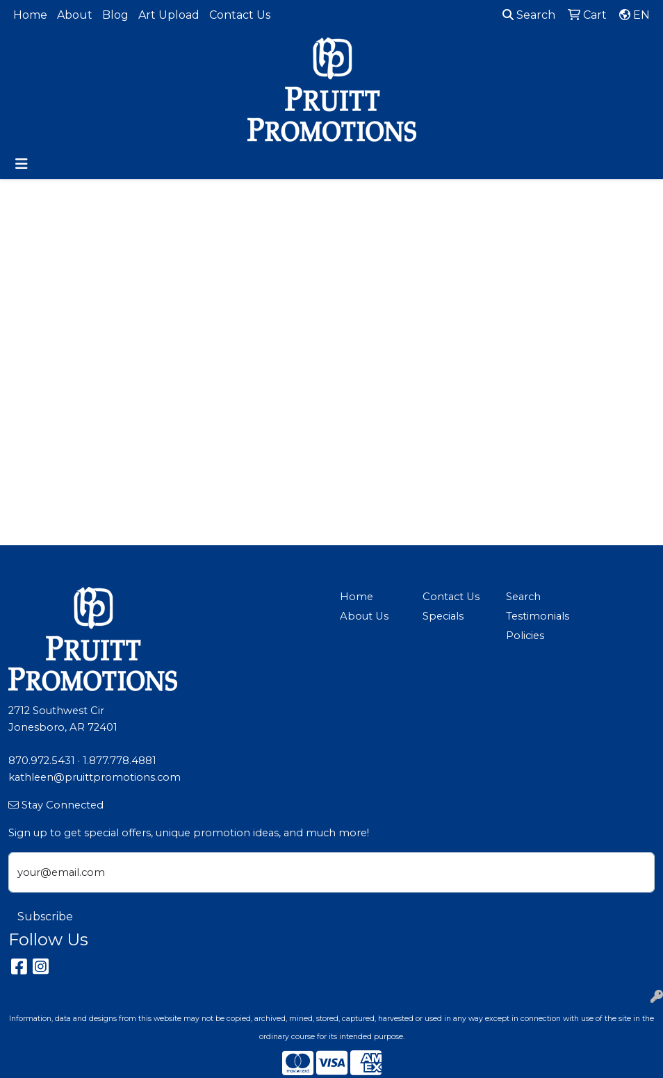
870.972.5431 (41, 760)
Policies (525, 635)
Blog (115, 15)
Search (528, 15)
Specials (443, 616)
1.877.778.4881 (119, 760)
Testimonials (537, 616)
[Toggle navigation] (21, 164)
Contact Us (239, 15)
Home (30, 15)
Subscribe (45, 916)
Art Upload (168, 15)
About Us (364, 616)
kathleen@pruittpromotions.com (94, 777)
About (74, 15)
